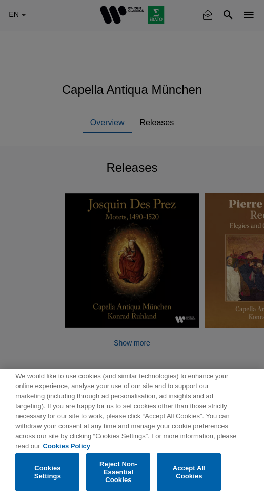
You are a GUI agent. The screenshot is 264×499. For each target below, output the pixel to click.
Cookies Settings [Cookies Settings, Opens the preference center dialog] (47, 472)
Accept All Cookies (189, 472)
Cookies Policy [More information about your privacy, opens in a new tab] (66, 446)
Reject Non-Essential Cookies (118, 472)
